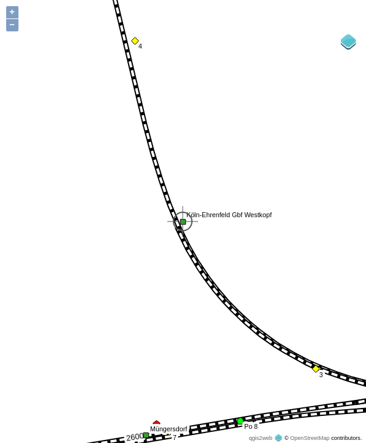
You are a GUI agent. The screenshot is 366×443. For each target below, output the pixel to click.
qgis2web (260, 438)
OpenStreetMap (310, 438)
